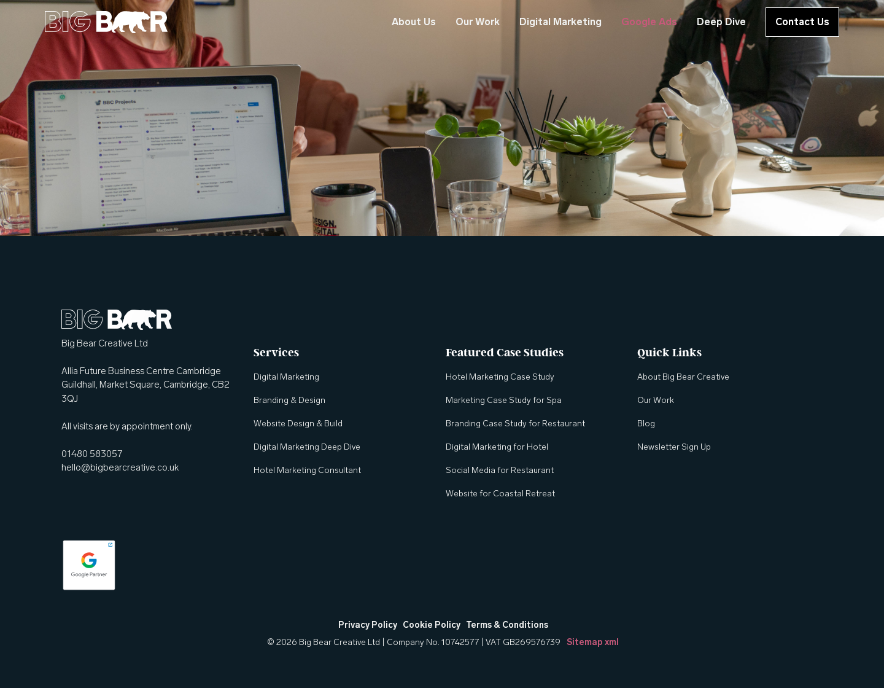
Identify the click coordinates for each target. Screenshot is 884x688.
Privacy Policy (367, 625)
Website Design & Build (298, 423)
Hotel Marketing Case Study (500, 377)
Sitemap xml (593, 642)
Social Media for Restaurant (500, 470)
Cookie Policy (431, 625)
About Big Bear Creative (683, 377)
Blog (646, 423)
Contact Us (802, 22)
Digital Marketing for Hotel (497, 447)
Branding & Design (289, 400)
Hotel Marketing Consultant (307, 470)
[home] (106, 22)
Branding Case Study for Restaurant (515, 423)
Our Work (478, 22)
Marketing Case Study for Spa (504, 400)
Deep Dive (721, 22)
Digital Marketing (560, 22)
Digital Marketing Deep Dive (307, 447)
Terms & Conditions (507, 625)
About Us (414, 22)
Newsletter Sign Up (674, 447)
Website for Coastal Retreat (500, 493)
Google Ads (649, 22)
